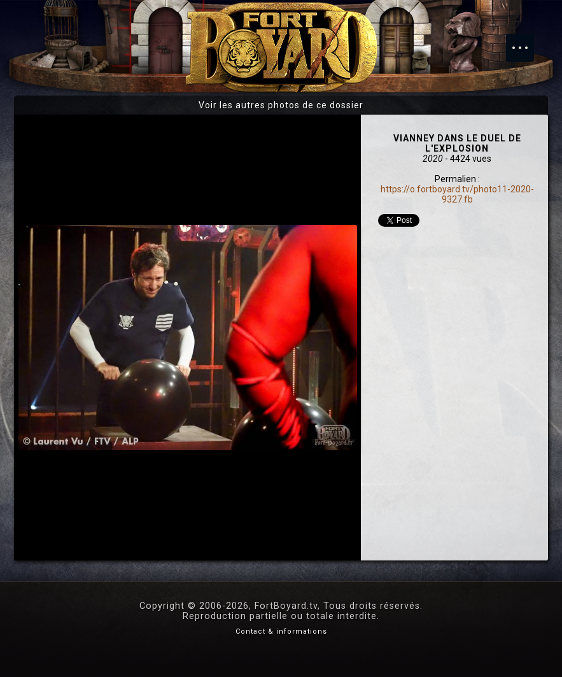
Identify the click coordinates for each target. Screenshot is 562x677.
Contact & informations (281, 631)
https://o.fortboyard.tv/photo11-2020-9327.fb (457, 194)
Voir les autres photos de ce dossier (281, 105)
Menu (526, 41)
